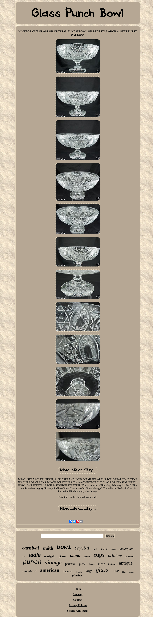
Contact (77, 599)
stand (75, 555)
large (88, 571)
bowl (64, 547)
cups (98, 554)
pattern (129, 556)
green (87, 556)
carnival (30, 548)
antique (126, 563)
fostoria (79, 572)
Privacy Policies (78, 605)
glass (102, 569)
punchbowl (29, 571)
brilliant (115, 555)
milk (95, 549)
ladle (35, 555)
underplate (126, 549)
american (49, 570)
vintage (53, 562)
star (23, 556)
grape (131, 572)
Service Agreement (77, 610)
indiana (111, 564)
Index (78, 588)
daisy (113, 549)
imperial (67, 571)
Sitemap (78, 594)
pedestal (70, 564)
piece (82, 564)
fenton (92, 564)
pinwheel (77, 575)
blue (123, 572)
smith (48, 548)
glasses (62, 556)
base (115, 570)
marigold (49, 556)
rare (104, 548)
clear (101, 564)
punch (32, 562)
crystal (82, 548)
